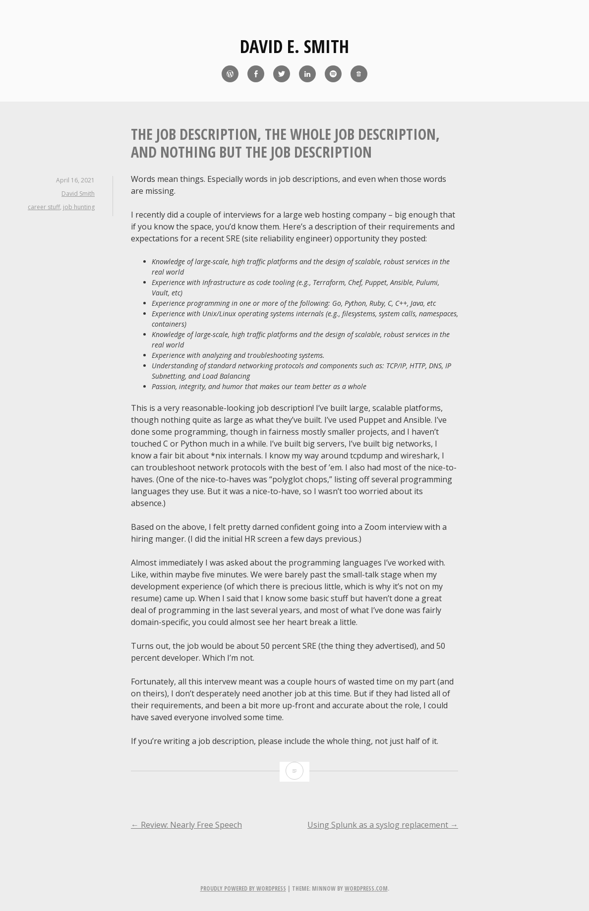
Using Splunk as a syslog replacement (382, 824)
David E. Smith (294, 46)
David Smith (78, 193)
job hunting (79, 207)
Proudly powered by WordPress (243, 888)
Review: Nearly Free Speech (186, 824)
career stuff (44, 207)
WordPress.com (366, 888)
